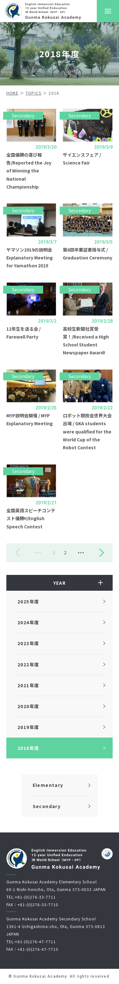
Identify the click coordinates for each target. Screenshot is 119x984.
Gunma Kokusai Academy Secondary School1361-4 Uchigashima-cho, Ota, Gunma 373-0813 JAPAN (55, 926)
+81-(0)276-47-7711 (35, 941)
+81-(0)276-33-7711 (35, 897)
